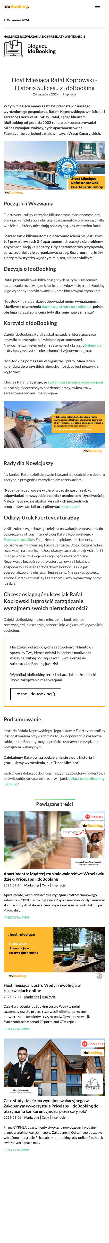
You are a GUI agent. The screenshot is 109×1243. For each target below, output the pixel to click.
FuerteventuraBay (19, 539)
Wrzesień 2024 (18, 20)
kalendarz (93, 345)
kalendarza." (70, 506)
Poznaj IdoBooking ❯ (36, 694)
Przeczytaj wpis (16, 917)
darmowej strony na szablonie (67, 306)
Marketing (31, 885)
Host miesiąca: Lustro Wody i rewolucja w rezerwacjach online (42, 988)
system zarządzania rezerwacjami (75, 382)
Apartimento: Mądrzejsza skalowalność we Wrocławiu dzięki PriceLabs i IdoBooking (54, 876)
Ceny (45, 885)
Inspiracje (69, 94)
